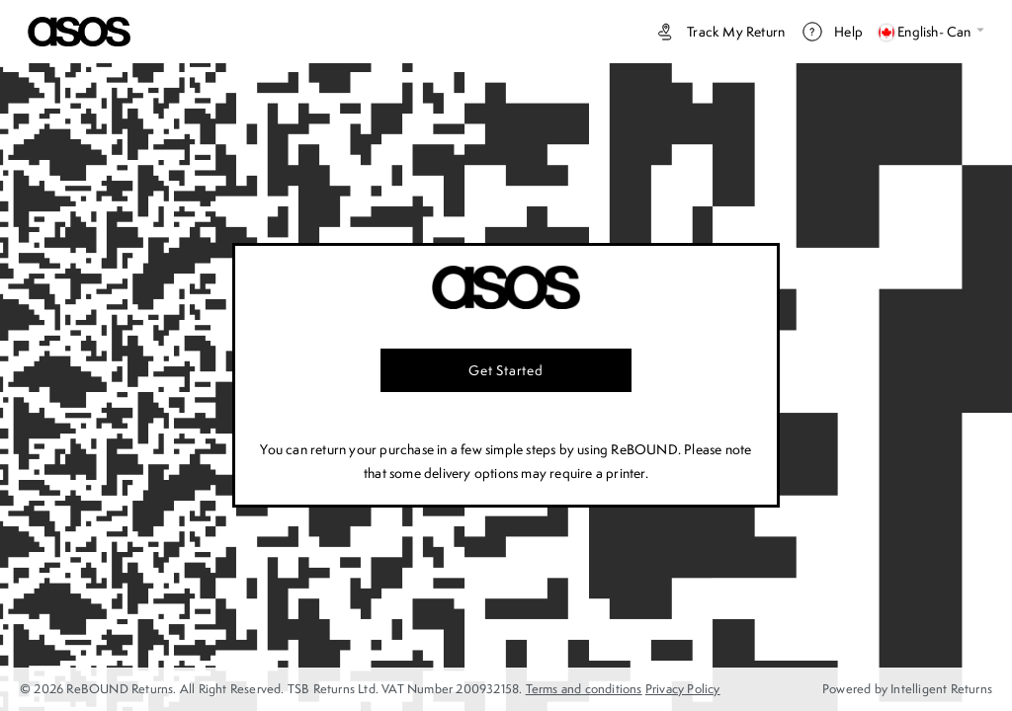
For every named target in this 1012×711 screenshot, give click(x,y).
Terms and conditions (584, 688)
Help (832, 31)
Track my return (719, 31)
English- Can (931, 31)
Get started (506, 370)
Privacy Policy (682, 688)
